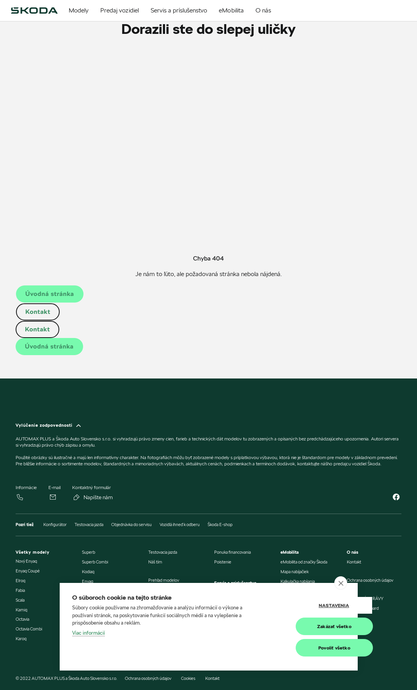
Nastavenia (306, 606)
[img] (34, 10)
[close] (340, 583)
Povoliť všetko (306, 648)
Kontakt (37, 311)
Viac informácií (88, 633)
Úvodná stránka (49, 293)
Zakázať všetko (306, 627)
